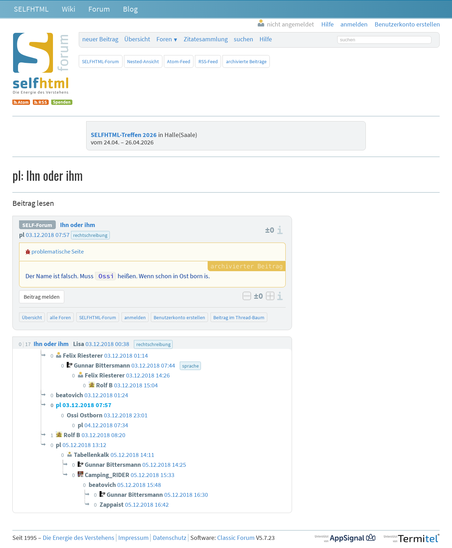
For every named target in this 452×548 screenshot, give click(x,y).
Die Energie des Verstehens (78, 538)
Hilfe (266, 39)
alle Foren (60, 317)
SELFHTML (31, 9)
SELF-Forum (37, 224)
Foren (164, 39)
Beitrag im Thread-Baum (238, 317)
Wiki (68, 9)
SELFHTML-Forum (100, 61)
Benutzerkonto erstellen (179, 317)
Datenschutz (169, 538)
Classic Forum (236, 538)
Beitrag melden (42, 296)
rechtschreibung (90, 235)
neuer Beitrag (100, 39)
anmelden (135, 317)
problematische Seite (57, 251)
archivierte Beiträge (246, 61)
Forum (99, 9)
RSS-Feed (208, 61)
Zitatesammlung (206, 39)
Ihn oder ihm (77, 225)
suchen (243, 39)
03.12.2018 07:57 (48, 235)
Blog (130, 9)
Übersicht (137, 39)
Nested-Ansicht (143, 61)
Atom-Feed (178, 61)
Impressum (133, 538)
